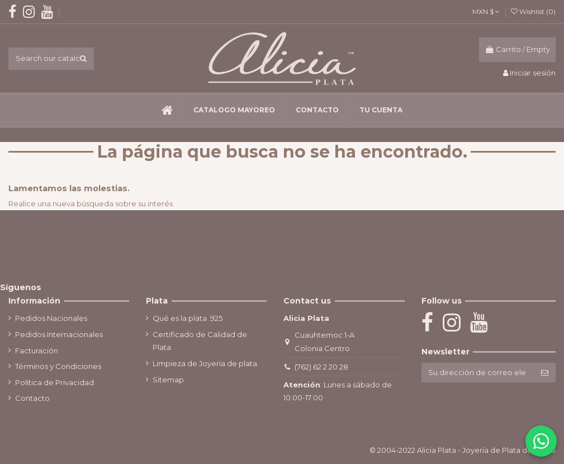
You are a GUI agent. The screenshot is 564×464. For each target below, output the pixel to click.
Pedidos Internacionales (59, 334)
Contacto (32, 398)
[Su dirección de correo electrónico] (476, 372)
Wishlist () (533, 11)
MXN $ (486, 11)
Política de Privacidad (54, 382)
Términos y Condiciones (58, 366)
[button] (234, 110)
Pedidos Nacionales (51, 318)
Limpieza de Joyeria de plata (204, 363)
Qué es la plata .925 (187, 318)
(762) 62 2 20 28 (320, 366)
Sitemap (167, 379)
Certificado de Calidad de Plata (199, 341)
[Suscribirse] (545, 372)
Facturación (36, 350)
